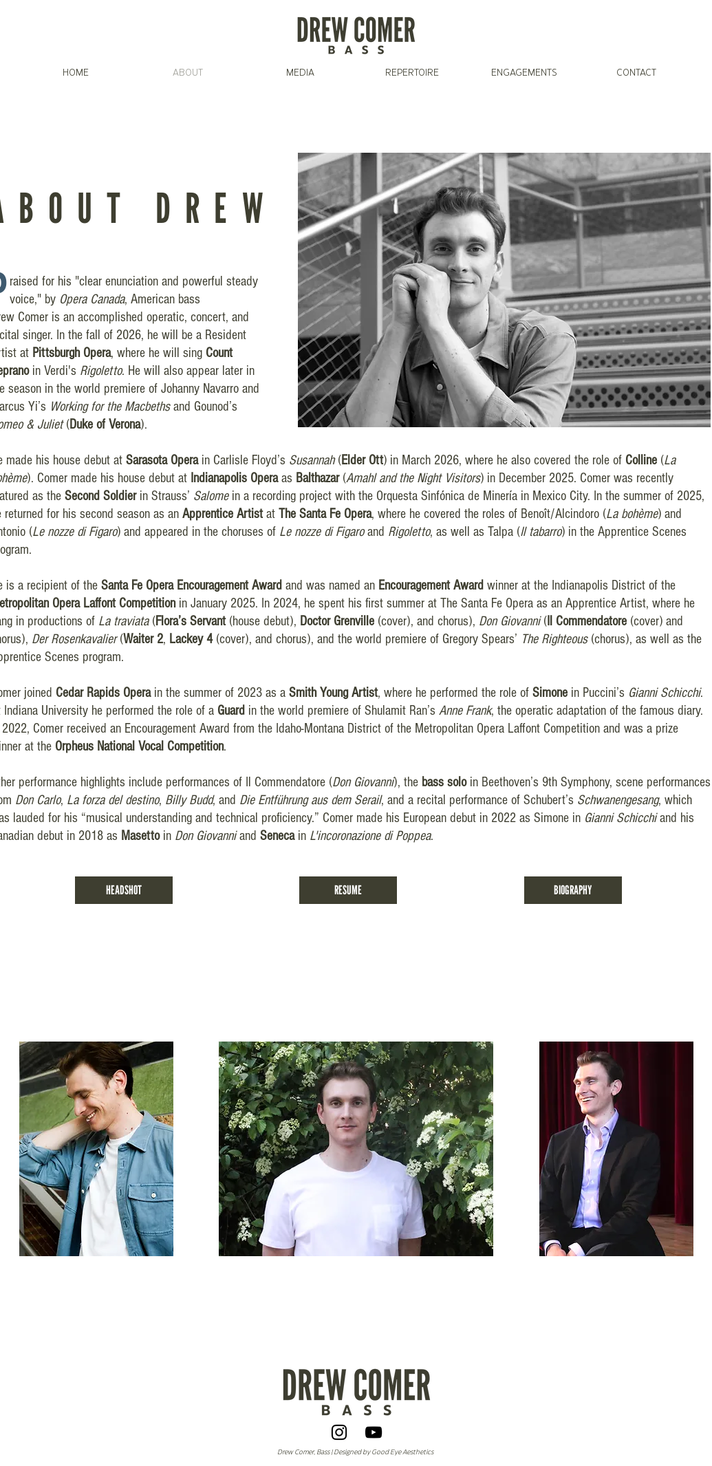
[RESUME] (348, 890)
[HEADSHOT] (124, 890)
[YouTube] (373, 1432)
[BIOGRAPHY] (573, 890)
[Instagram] (339, 1432)
